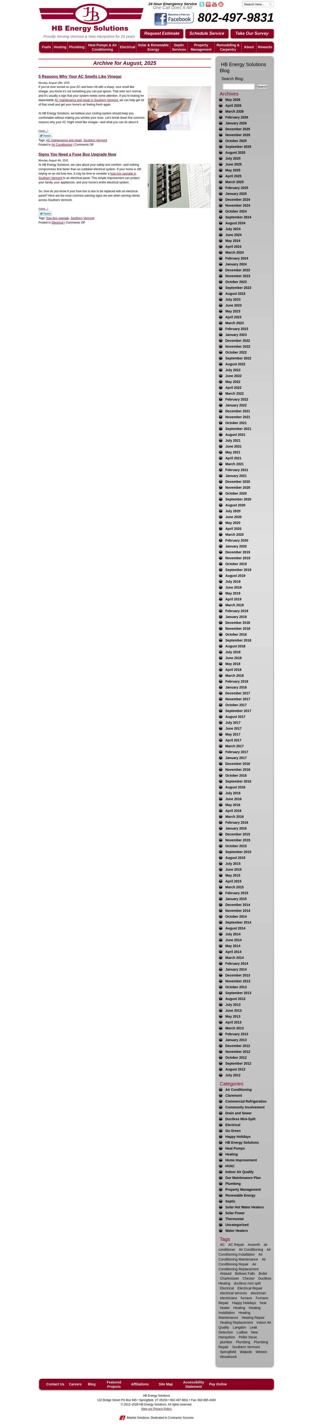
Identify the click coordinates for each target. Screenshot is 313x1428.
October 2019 (236, 564)
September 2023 (238, 288)
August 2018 (235, 646)
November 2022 (237, 346)
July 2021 (233, 440)
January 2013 (236, 1040)
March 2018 (234, 676)
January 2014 (236, 969)
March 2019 (234, 605)
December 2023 (237, 270)
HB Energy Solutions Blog (243, 67)
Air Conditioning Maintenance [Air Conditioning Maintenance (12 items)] (241, 1256)
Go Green (233, 1131)
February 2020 (236, 540)
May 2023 (232, 311)
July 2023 (233, 299)
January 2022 (236, 405)
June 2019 (233, 587)
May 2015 (232, 875)
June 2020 (233, 517)
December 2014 (237, 905)
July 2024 (233, 229)
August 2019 (235, 576)
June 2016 (233, 799)
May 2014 (232, 946)
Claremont (233, 1095)
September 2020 (238, 499)
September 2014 (238, 922)
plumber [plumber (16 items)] (226, 1342)
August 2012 (235, 1069)
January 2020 (236, 546)
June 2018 (233, 658)
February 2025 (236, 188)
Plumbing (233, 1184)
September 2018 (238, 640)
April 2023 (233, 317)
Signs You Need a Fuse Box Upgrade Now (77, 154)
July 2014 (233, 934)
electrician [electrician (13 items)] (258, 1293)
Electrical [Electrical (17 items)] (227, 1288)
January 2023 (236, 335)
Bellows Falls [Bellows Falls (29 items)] (245, 1273)
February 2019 (236, 611)
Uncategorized (237, 1225)
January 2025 (236, 194)
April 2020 (233, 529)
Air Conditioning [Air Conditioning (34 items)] (251, 1249)
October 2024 (236, 211)
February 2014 (236, 963)
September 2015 (238, 852)
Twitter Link (45, 135)
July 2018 (233, 652)
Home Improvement (241, 1160)
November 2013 (237, 981)
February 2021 (236, 470)
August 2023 (235, 294)
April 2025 (233, 176)
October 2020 (236, 493)
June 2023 (233, 305)
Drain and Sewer (238, 1113)
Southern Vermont (95, 140)
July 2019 (233, 581)
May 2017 (232, 734)
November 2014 (237, 911)
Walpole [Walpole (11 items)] (246, 1352)
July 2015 (233, 864)
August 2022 (235, 364)
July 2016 (233, 793)
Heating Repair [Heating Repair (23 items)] (253, 1318)
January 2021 (236, 476)
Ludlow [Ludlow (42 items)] (241, 1332)
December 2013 (237, 975)
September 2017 (238, 711)
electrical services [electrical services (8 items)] (233, 1293)
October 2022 (236, 352)
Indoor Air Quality (239, 1172)
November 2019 (237, 558)
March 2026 (234, 111)
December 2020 (237, 482)
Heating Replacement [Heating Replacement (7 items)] (236, 1322)
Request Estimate (162, 34)
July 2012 (233, 1075)
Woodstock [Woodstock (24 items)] (228, 1357)
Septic (230, 1201)
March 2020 (234, 534)
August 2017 (235, 717)
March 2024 (234, 252)
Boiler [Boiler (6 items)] (262, 1273)
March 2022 (234, 393)
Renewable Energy (240, 1195)
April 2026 (233, 105)
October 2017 (236, 705)
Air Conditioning (61, 144)
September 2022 (238, 358)
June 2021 (233, 446)
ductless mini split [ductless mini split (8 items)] (247, 1283)
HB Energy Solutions (242, 1142)
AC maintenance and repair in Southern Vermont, (87, 100)
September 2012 (238, 1063)
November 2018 (237, 629)
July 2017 (233, 723)
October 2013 (236, 987)
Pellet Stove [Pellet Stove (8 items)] (248, 1337)
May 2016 (232, 805)
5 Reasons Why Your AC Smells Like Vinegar (80, 76)
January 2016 (236, 828)
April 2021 (233, 458)
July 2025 (233, 158)
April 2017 (233, 740)
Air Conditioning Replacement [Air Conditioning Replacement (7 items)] (239, 1266)
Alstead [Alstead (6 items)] (226, 1273)
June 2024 (233, 235)
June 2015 (233, 869)
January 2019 (236, 617)
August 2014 (235, 928)
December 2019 (237, 552)
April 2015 (233, 881)
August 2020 (235, 505)
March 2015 (234, 887)
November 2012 (237, 1052)
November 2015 (237, 840)
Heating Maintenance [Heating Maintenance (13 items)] (234, 1315)
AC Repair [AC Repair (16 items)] (236, 1245)
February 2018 (236, 681)
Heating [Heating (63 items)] (239, 1308)
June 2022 (233, 376)
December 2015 (237, 834)
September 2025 (238, 147)
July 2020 (233, 511)
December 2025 (237, 129)
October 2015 (236, 846)
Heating (231, 1154)
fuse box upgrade (57, 218)
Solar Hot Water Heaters (244, 1207)
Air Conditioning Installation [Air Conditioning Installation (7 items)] (245, 1252)
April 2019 (233, 599)
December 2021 (237, 411)
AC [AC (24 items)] (222, 1245)
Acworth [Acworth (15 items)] (254, 1245)
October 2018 (236, 634)
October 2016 (236, 775)
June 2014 (233, 940)
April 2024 (233, 247)
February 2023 (236, 329)
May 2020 (232, 523)
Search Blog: (233, 79)
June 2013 (233, 1010)
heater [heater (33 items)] (225, 1308)
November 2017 (237, 699)
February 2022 (236, 399)
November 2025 (237, 135)
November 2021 (237, 417)
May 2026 (232, 100)
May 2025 (232, 170)
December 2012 (237, 1046)
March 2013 (234, 1028)
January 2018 (236, 687)
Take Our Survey (252, 34)
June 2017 (233, 728)
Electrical (58, 222)
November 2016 (237, 770)
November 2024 (237, 205)
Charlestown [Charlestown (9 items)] (229, 1278)
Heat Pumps (235, 1148)
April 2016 (233, 811)
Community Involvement (245, 1107)
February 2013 (236, 1034)
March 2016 (234, 817)
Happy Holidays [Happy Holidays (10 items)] (244, 1303)
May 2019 (232, 593)
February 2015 (236, 893)
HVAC (230, 1166)
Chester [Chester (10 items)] (249, 1278)
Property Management (243, 1189)
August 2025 (235, 153)
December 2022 (237, 341)
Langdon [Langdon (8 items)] (239, 1327)
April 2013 (233, 1022)
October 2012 (236, 1057)
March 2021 (234, 464)
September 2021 (238, 429)
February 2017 (236, 752)
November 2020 (237, 487)
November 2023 (237, 276)
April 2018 (233, 670)
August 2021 (235, 435)
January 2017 (236, 758)
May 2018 (232, 664)
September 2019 (238, 570)
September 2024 (238, 217)
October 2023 (236, 282)
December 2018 (237, 623)
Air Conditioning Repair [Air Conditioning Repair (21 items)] (242, 1261)
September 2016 (238, 781)
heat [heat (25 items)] (263, 1303)
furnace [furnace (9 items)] (246, 1298)
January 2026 (236, 123)
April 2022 (233, 388)
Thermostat (234, 1219)
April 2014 (233, 952)
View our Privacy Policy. (156, 1409)
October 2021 (236, 423)
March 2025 (234, 182)
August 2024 (235, 223)
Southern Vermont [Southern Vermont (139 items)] (246, 1347)
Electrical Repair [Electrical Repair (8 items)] (249, 1288)
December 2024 (237, 200)
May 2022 (232, 382)
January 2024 (236, 264)
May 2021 (232, 452)
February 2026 (236, 117)
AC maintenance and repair (64, 140)
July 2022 (233, 370)
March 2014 (234, 958)
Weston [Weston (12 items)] (261, 1352)
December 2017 (237, 693)
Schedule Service (207, 34)
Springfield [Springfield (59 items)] (228, 1352)
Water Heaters (236, 1231)
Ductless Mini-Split (240, 1119)
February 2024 (236, 258)
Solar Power (235, 1213)
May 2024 (232, 241)
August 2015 (235, 858)
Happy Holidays (238, 1137)
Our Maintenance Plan (243, 1178)
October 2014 (236, 916)
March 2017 (234, 746)
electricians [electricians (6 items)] (228, 1298)
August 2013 (235, 999)
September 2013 (238, 993)
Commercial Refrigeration (246, 1101)
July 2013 (233, 1005)
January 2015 (236, 899)
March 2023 (234, 323)
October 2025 (236, 141)
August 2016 (235, 787)
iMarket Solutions (138, 1417)
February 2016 (236, 822)
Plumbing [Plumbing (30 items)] (243, 1342)
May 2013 (232, 1016)
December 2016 (237, 764)
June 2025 (233, 164)
